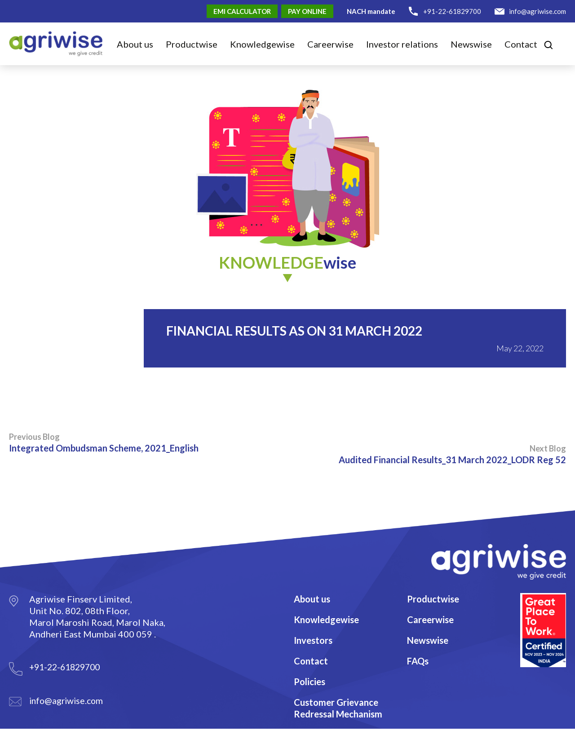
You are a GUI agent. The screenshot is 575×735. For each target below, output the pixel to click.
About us (135, 44)
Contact (520, 44)
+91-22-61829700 (452, 11)
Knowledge (262, 44)
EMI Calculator (242, 11)
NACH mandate (371, 11)
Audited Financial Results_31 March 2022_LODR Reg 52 (452, 454)
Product (191, 44)
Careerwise (430, 619)
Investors (313, 640)
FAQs (418, 660)
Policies (309, 681)
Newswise (471, 44)
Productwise (433, 598)
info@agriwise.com (537, 11)
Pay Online (307, 11)
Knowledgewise (326, 619)
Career (330, 44)
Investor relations (402, 44)
